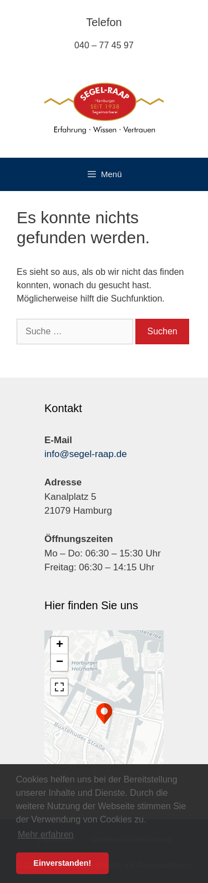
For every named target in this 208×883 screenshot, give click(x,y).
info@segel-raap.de (85, 454)
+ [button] (59, 645)
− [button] (59, 662)
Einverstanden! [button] (62, 863)
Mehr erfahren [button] (46, 834)
